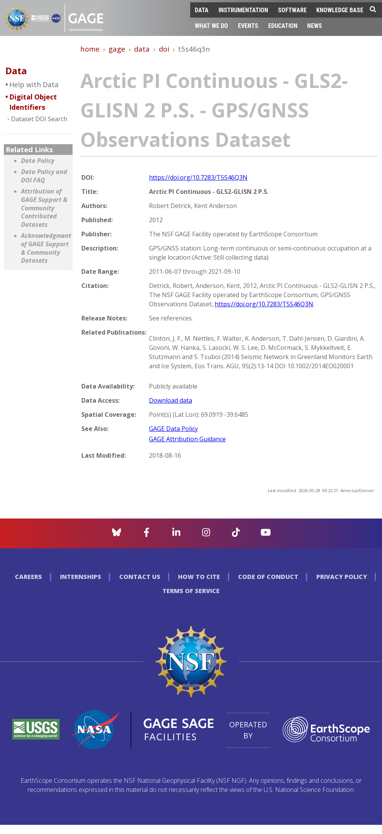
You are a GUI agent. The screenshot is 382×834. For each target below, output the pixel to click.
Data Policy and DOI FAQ (44, 176)
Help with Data (33, 84)
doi (164, 49)
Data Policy (37, 161)
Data (202, 10)
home (90, 49)
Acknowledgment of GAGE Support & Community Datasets (45, 248)
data (142, 49)
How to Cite (199, 576)
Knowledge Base (339, 10)
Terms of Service (191, 591)
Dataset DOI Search (39, 119)
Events (248, 25)
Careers (28, 576)
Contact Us (139, 576)
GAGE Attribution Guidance (187, 439)
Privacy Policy (341, 576)
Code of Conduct (268, 576)
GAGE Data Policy (173, 428)
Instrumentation (243, 10)
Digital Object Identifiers (33, 102)
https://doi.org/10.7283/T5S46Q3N (198, 177)
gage (116, 49)
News (314, 25)
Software (292, 10)
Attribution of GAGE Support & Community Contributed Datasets (44, 207)
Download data (170, 400)
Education (283, 25)
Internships (80, 576)
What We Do (211, 25)
